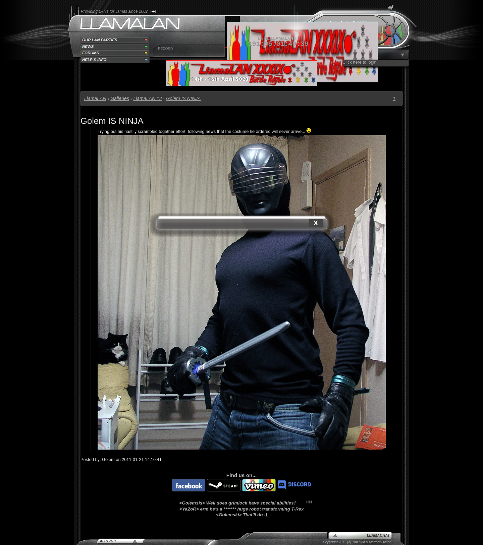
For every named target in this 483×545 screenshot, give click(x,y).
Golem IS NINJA (183, 98)
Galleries (119, 98)
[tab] (115, 40)
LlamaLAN (95, 98)
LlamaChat (378, 535)
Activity (108, 541)
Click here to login (359, 62)
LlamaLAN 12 (147, 98)
